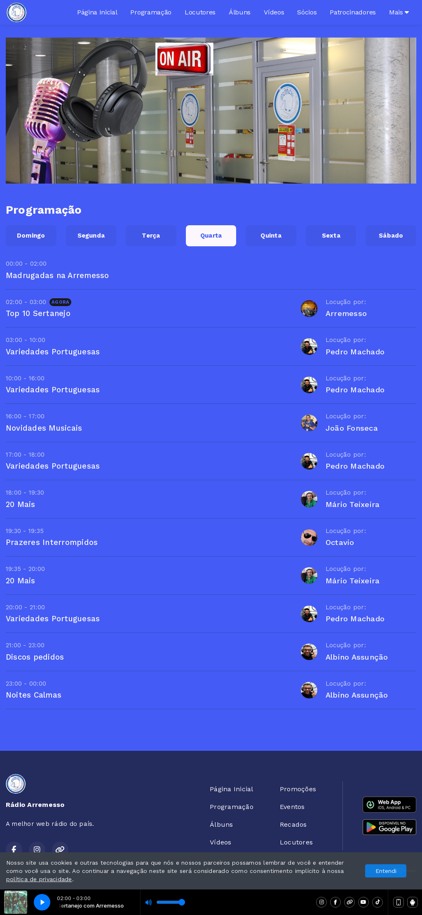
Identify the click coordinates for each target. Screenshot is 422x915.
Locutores (200, 12)
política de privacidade (39, 879)
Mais (399, 12)
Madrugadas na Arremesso (57, 275)
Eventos (292, 807)
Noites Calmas (33, 695)
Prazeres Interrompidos (52, 542)
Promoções (298, 789)
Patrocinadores (353, 12)
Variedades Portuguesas (53, 351)
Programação (150, 12)
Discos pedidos (35, 657)
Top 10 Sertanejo (38, 313)
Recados (293, 824)
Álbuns (240, 12)
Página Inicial (97, 12)
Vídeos (274, 12)
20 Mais (20, 504)
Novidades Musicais (44, 428)
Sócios (306, 12)
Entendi (385, 871)
